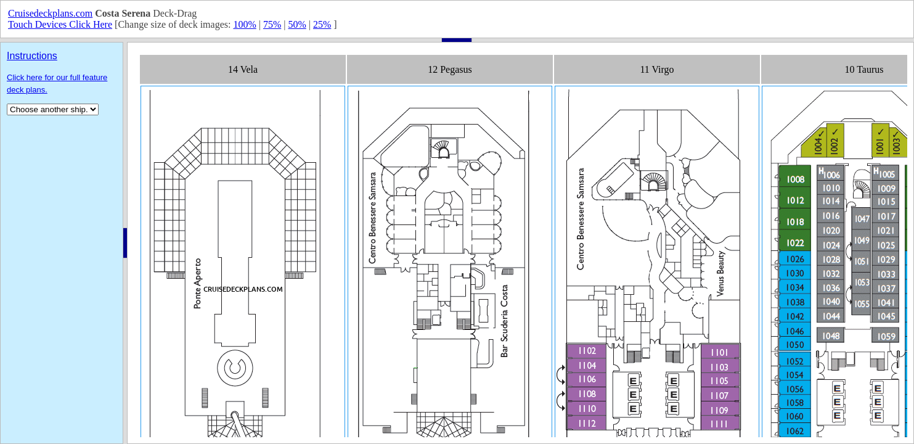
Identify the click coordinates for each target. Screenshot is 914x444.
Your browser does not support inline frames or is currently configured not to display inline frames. (520, 243)
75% (272, 24)
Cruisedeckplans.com (50, 13)
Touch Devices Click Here (60, 24)
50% (297, 24)
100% (244, 24)
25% (322, 24)
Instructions (32, 56)
